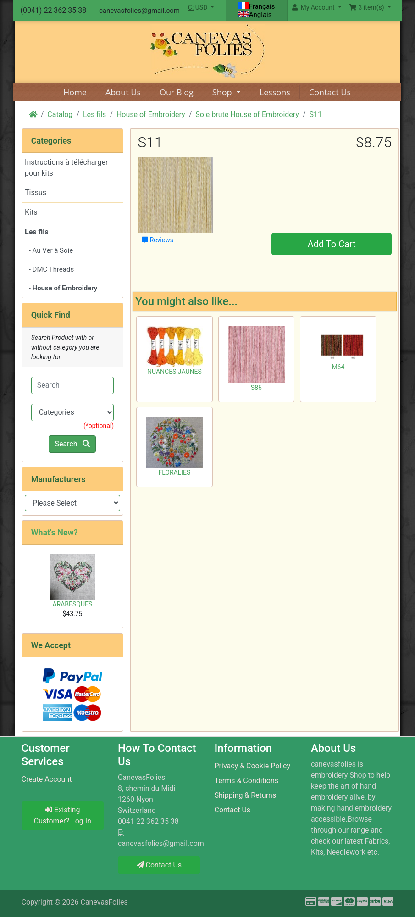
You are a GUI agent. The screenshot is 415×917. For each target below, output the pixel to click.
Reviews (157, 240)
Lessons (275, 92)
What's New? (54, 532)
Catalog (59, 114)
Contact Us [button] (159, 865)
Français (256, 6)
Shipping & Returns (245, 795)
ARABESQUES (72, 604)
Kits (31, 212)
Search (72, 443)
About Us (123, 92)
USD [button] (198, 7)
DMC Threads (53, 269)
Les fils (94, 114)
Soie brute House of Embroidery (247, 114)
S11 (316, 114)
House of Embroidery (150, 114)
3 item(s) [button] (367, 7)
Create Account (47, 779)
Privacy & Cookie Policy (252, 765)
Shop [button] (223, 92)
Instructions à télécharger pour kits (66, 168)
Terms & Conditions (246, 780)
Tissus (35, 192)
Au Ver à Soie (53, 250)
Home (75, 92)
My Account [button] (314, 7)
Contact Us (330, 92)
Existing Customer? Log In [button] (62, 815)
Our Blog (177, 92)
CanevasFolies (103, 902)
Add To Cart (332, 244)
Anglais (255, 15)
